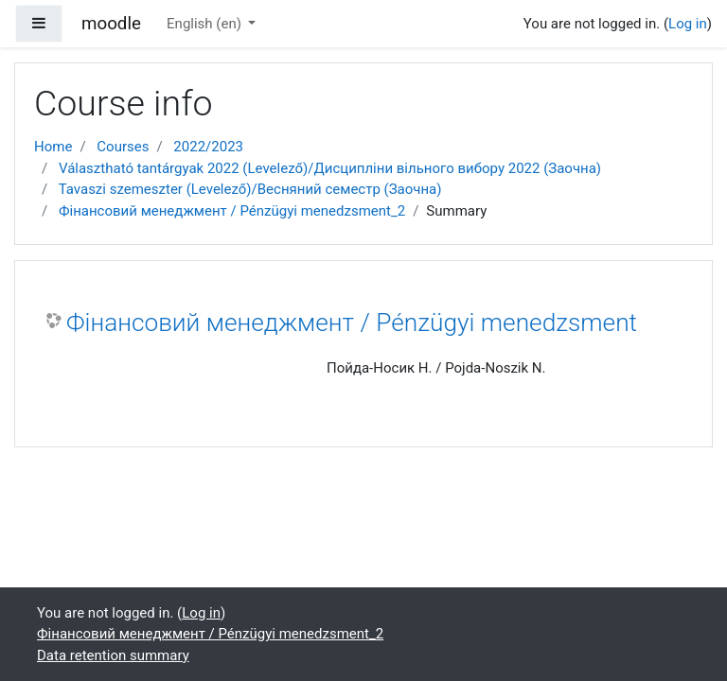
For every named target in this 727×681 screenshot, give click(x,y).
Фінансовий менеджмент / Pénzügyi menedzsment (351, 322)
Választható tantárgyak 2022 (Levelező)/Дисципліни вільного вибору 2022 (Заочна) (330, 168)
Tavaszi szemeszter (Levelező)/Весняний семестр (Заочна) (250, 189)
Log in (687, 23)
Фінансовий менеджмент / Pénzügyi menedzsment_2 (232, 210)
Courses (123, 146)
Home (53, 146)
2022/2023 (208, 146)
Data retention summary (113, 655)
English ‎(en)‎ (206, 23)
